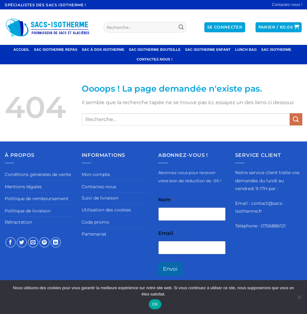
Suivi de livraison (100, 198)
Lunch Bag (246, 49)
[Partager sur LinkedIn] (56, 242)
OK (155, 304)
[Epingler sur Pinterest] (44, 242)
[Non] (299, 299)
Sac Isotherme (276, 49)
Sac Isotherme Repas (55, 49)
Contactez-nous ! (287, 4)
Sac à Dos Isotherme (103, 49)
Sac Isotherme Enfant (208, 49)
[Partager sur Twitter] (22, 242)
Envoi (170, 269)
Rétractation (18, 222)
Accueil (21, 49)
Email (167, 233)
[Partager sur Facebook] (10, 242)
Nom (166, 200)
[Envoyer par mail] (33, 242)
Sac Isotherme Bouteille (154, 49)
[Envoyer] (181, 27)
